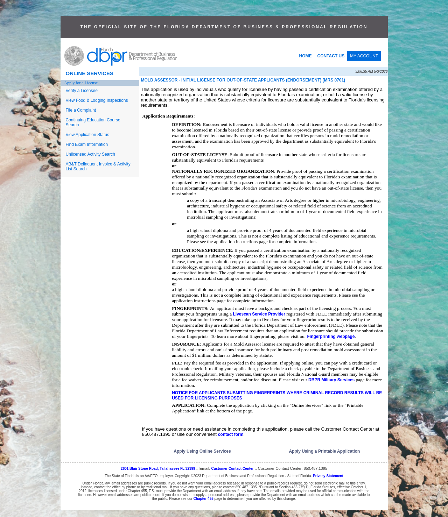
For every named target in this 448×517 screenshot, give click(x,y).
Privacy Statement (328, 476)
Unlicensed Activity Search (90, 154)
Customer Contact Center (232, 468)
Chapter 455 (204, 499)
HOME (305, 56)
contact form (231, 434)
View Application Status (88, 134)
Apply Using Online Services (202, 451)
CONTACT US (331, 56)
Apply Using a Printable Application (324, 451)
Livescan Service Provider (259, 314)
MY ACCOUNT (364, 56)
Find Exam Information (87, 144)
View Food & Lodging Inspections (97, 100)
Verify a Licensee (82, 90)
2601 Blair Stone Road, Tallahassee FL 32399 (158, 468)
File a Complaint (81, 110)
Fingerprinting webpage (331, 336)
